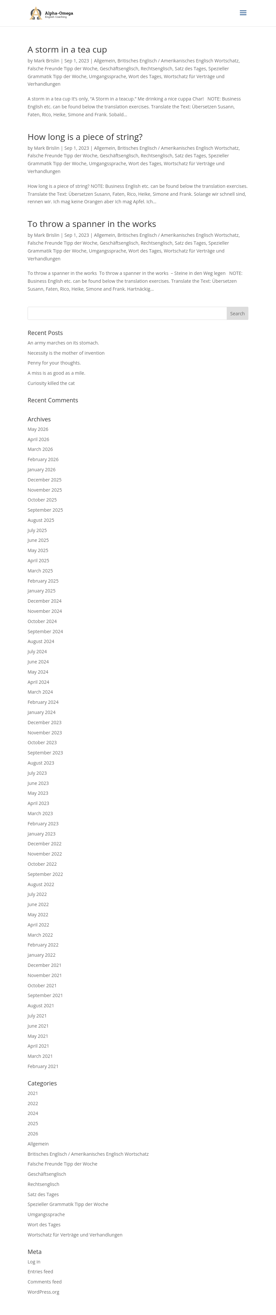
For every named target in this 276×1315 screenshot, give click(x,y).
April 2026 (38, 439)
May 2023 (38, 793)
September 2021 (45, 995)
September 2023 (45, 752)
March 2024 (40, 692)
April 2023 (38, 803)
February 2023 (43, 823)
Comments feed (45, 1282)
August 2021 (41, 1005)
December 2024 (44, 601)
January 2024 (42, 712)
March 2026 (40, 449)
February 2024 (43, 702)
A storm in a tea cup (67, 49)
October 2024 (42, 621)
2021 (33, 1093)
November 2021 (45, 975)
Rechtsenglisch (156, 68)
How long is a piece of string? (85, 137)
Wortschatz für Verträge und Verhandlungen (75, 1235)
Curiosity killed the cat (51, 383)
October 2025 (42, 500)
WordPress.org (43, 1292)
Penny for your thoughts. (54, 363)
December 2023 (44, 722)
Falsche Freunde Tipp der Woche (62, 68)
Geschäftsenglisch (119, 68)
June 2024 (38, 661)
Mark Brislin (46, 60)
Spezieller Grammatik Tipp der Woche (68, 1204)
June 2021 (38, 1026)
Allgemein (104, 60)
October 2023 (42, 742)
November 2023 (45, 732)
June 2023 (38, 783)
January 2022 (42, 955)
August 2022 (41, 884)
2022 (33, 1103)
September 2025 (45, 510)
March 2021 (40, 1056)
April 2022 (38, 925)
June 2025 (38, 540)
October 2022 (42, 864)
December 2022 (44, 843)
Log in (34, 1262)
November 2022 (45, 854)
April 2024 (38, 682)
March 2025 (40, 571)
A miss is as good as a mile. (56, 373)
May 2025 (38, 550)
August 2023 (41, 763)
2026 (33, 1133)
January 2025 (42, 591)
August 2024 (41, 641)
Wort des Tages (144, 76)
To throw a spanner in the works (92, 224)
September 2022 (45, 874)
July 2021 (37, 1016)
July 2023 (37, 773)
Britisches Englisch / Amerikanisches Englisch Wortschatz (178, 60)
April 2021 (38, 1046)
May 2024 (38, 672)
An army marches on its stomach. (63, 343)
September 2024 (45, 631)
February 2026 (43, 459)
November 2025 (45, 490)
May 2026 (38, 429)
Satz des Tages (190, 68)
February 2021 (43, 1066)
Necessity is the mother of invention (66, 353)
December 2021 (44, 965)
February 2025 (43, 581)
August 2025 (41, 520)
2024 (33, 1113)
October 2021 (42, 985)
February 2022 (43, 945)
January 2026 (42, 469)
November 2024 (45, 611)
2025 (33, 1123)
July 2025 (37, 530)
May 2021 (38, 1036)
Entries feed (40, 1271)
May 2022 (38, 914)
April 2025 (38, 560)
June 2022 (38, 904)
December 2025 (44, 480)
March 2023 (40, 813)
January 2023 (42, 834)
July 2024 (37, 651)
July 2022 (37, 894)
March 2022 (40, 935)
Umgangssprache (107, 76)
